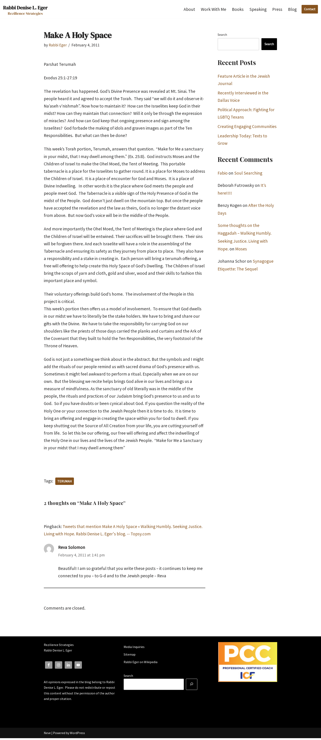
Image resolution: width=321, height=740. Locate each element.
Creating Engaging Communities (247, 127)
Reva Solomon (71, 549)
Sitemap (130, 656)
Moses (241, 249)
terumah (64, 483)
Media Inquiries (134, 649)
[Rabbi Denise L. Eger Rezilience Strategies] (25, 9)
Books (238, 9)
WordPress (77, 735)
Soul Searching (248, 173)
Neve (47, 735)
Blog (292, 9)
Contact (309, 9)
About (189, 9)
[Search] (191, 686)
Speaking (258, 9)
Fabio (223, 173)
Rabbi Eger (58, 45)
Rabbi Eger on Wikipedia (140, 664)
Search (222, 35)
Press (277, 9)
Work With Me (213, 9)
